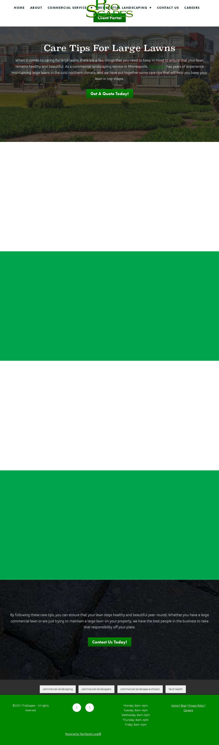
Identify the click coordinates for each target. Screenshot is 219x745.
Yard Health (176, 689)
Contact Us (168, 8)
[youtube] (89, 707)
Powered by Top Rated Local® (83, 734)
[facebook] (77, 707)
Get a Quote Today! (109, 93)
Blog (183, 706)
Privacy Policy (196, 706)
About (36, 8)
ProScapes (157, 66)
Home (19, 8)
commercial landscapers (96, 689)
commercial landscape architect (140, 689)
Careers (192, 8)
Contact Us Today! (109, 642)
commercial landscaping (58, 689)
